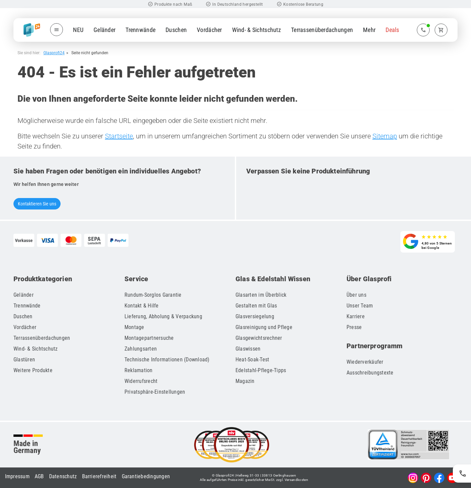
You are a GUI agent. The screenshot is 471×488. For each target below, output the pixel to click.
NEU (78, 29)
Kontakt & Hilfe (141, 305)
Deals (392, 29)
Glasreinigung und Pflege (264, 327)
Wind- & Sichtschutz (256, 29)
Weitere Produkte (32, 370)
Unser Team (360, 305)
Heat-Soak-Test (252, 359)
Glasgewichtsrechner (259, 338)
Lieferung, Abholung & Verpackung (163, 316)
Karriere (356, 316)
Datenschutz (63, 476)
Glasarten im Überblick (261, 295)
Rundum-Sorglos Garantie (153, 295)
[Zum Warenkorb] (441, 30)
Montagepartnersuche (149, 338)
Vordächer (209, 29)
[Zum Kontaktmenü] (423, 30)
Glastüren (24, 359)
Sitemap (384, 136)
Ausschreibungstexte (370, 372)
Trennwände (140, 29)
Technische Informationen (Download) (167, 359)
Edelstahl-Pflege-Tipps (261, 370)
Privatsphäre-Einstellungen (154, 392)
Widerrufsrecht (141, 381)
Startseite (119, 136)
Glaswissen (248, 349)
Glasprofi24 (54, 53)
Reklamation (138, 370)
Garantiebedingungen (146, 476)
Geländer (104, 29)
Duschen (176, 29)
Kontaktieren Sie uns (37, 203)
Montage (134, 327)
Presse (354, 327)
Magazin (245, 381)
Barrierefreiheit (99, 476)
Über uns (356, 295)
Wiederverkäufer (365, 362)
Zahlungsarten (140, 349)
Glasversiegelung (255, 316)
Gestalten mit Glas (256, 305)
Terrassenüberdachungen (322, 29)
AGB (39, 476)
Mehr (369, 29)
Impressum (17, 476)
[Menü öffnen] (56, 29)
